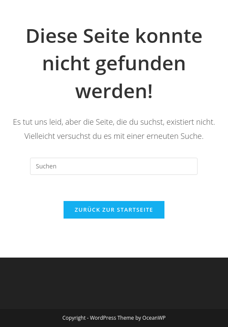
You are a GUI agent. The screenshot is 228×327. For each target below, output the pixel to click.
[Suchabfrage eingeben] (114, 166)
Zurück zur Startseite (114, 209)
